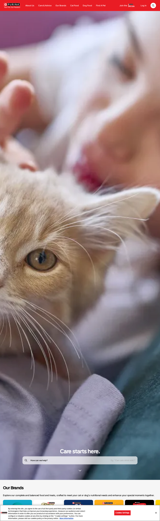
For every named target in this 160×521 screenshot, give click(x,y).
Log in (143, 5)
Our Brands (61, 5)
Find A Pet (101, 5)
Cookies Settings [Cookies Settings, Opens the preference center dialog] (122, 513)
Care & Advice (45, 5)
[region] (80, 513)
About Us (29, 5)
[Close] (156, 513)
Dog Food (87, 5)
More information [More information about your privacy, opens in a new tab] (66, 518)
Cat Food (74, 5)
